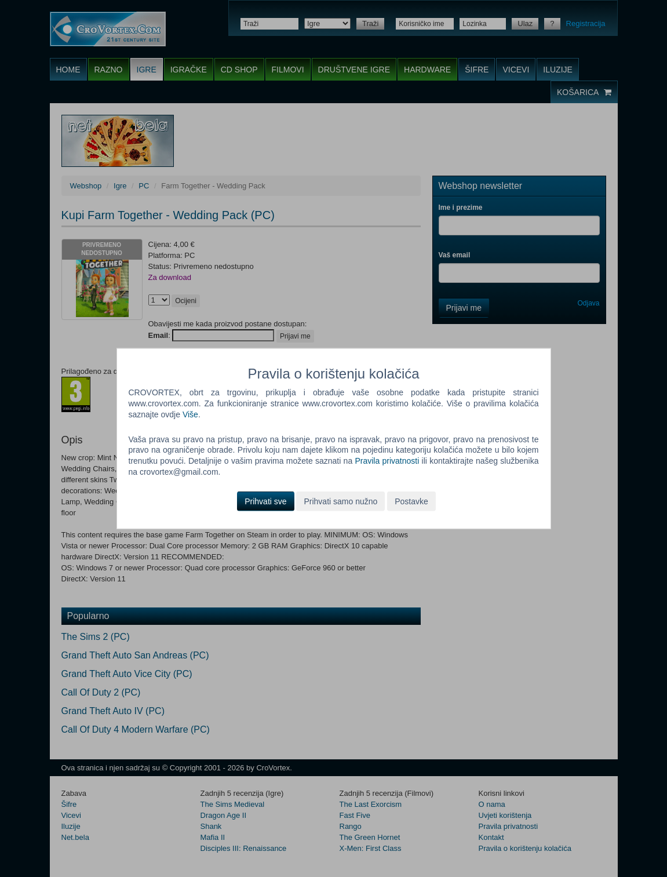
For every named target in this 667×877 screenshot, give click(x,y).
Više (190, 414)
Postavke (411, 501)
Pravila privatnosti (387, 460)
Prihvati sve (265, 501)
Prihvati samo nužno (340, 501)
